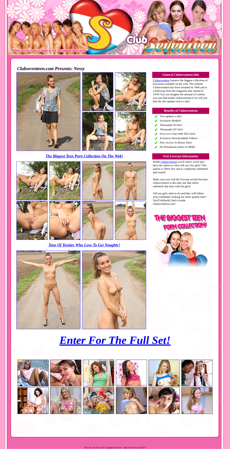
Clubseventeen (161, 80)
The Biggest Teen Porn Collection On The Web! (84, 156)
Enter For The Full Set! (114, 340)
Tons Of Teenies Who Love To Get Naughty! (84, 245)
